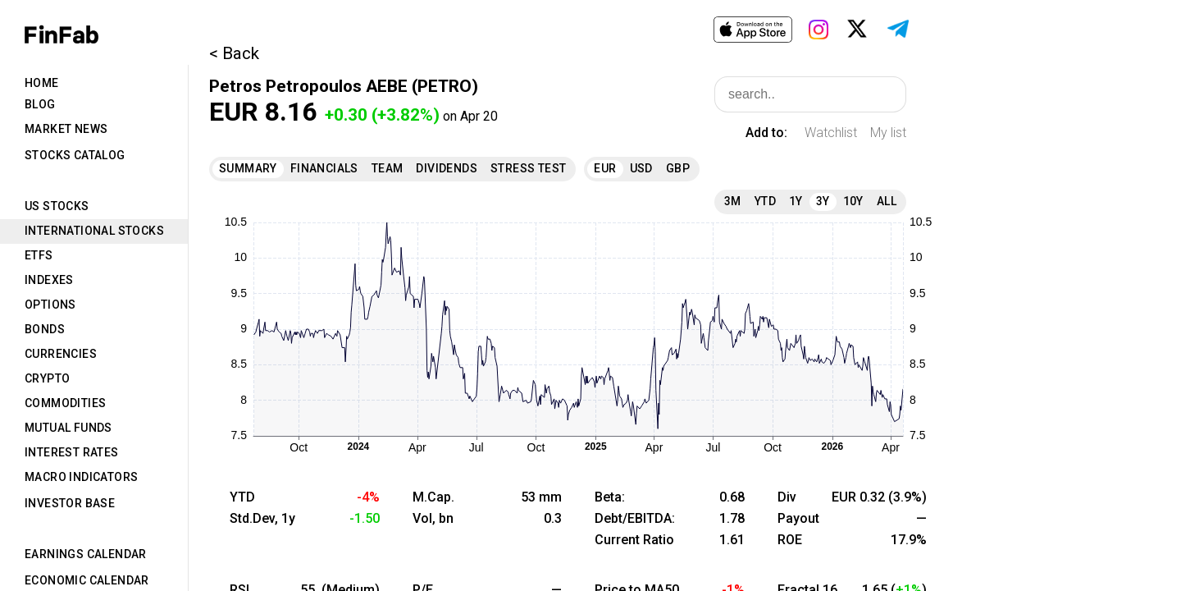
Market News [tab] (66, 128)
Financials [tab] (324, 168)
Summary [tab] (248, 168)
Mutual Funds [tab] (68, 427)
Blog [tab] (40, 104)
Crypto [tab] (47, 378)
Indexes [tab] (49, 279)
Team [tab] (388, 168)
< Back (234, 53)
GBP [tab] (678, 168)
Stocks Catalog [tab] (75, 155)
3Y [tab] (823, 201)
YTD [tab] (765, 201)
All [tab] (886, 201)
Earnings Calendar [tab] (86, 554)
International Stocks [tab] (94, 230)
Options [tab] (50, 304)
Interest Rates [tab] (72, 452)
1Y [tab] (796, 201)
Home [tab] (42, 82)
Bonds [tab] (45, 329)
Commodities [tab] (65, 403)
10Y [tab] (853, 201)
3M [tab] (732, 201)
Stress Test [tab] (528, 168)
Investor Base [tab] (70, 503)
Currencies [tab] (61, 353)
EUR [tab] (605, 168)
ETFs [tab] (39, 255)
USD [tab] (641, 168)
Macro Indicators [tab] (81, 476)
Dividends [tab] (446, 168)
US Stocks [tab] (57, 206)
